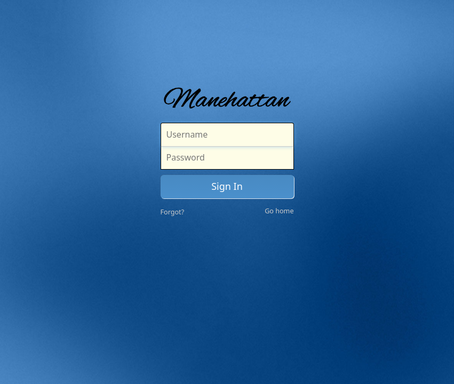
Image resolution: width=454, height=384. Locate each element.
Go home (279, 210)
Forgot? (173, 212)
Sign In (227, 186)
